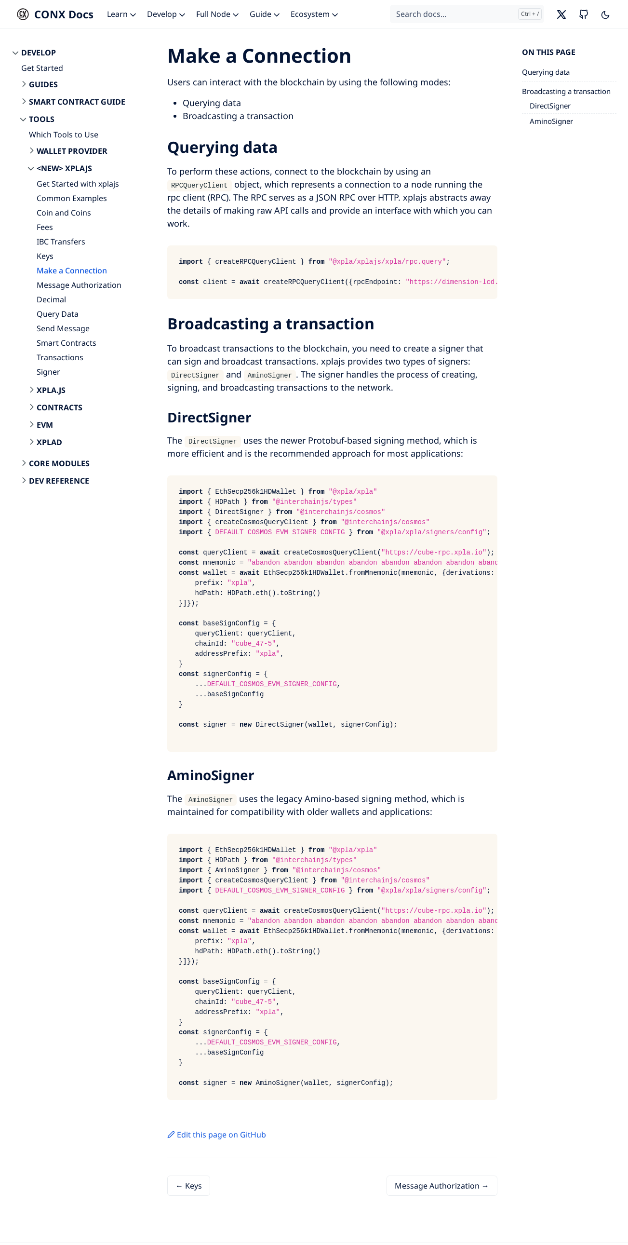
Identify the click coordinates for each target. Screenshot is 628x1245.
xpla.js (51, 390)
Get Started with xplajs (78, 183)
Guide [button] (265, 14)
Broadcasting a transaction (566, 91)
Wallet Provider (72, 151)
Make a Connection (72, 270)
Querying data (546, 72)
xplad (49, 442)
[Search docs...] (467, 14)
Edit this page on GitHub (216, 1134)
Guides (43, 84)
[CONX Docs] (53, 14)
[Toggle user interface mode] (605, 14)
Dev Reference (59, 480)
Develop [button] (167, 14)
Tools (41, 119)
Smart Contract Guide (77, 101)
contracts (59, 407)
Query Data (58, 314)
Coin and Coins (64, 212)
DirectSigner (550, 105)
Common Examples (72, 198)
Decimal (51, 299)
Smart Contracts (66, 343)
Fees (45, 227)
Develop (38, 52)
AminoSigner (551, 121)
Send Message (63, 328)
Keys (45, 256)
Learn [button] (122, 14)
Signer (48, 371)
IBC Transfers (61, 241)
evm (45, 425)
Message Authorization (79, 285)
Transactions (60, 357)
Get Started (42, 68)
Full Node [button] (218, 14)
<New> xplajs (64, 168)
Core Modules (59, 463)
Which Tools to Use (63, 134)
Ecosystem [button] (315, 14)
